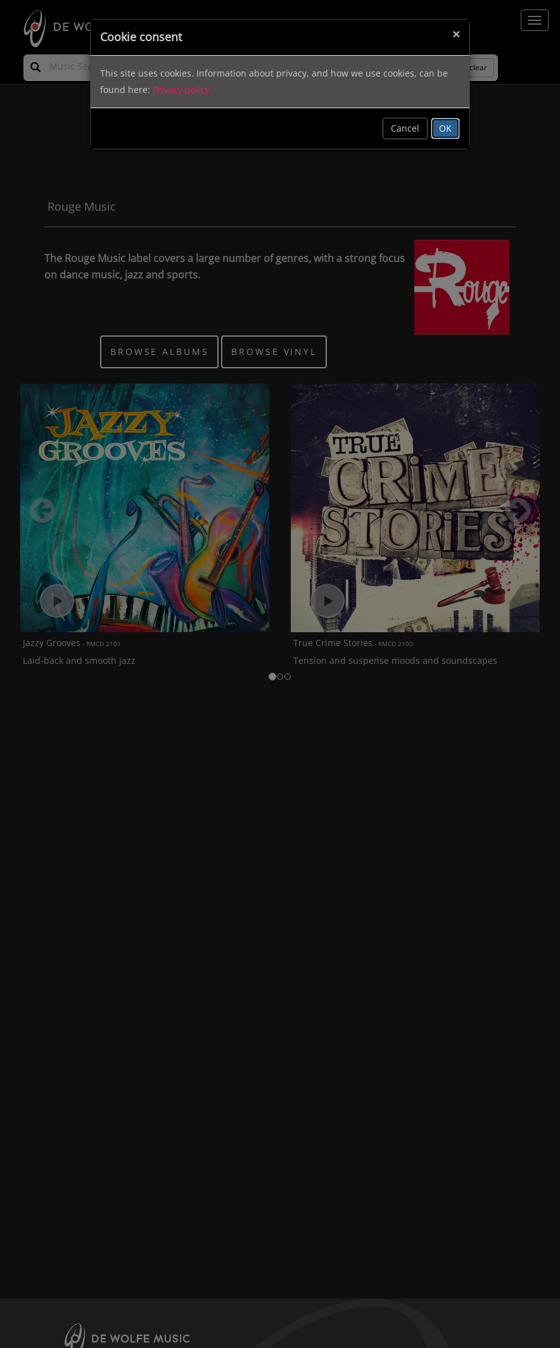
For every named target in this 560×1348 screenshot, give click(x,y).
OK (445, 128)
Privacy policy (181, 90)
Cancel (405, 128)
